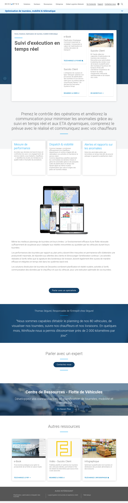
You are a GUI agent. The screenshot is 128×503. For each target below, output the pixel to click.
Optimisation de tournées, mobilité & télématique (30, 11)
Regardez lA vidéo (71, 93)
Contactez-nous (110, 4)
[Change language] (118, 4)
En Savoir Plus (64, 409)
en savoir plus (97, 93)
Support (100, 4)
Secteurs (37, 4)
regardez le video (56, 478)
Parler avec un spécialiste (64, 290)
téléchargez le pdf (22, 478)
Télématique (87, 495)
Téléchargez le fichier (73, 61)
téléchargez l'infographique (96, 478)
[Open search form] (122, 4)
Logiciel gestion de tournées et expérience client (63, 495)
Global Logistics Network (75, 4)
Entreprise (59, 4)
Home (16, 34)
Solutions (27, 4)
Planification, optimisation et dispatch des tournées (27, 495)
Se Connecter (91, 4)
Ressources (48, 4)
